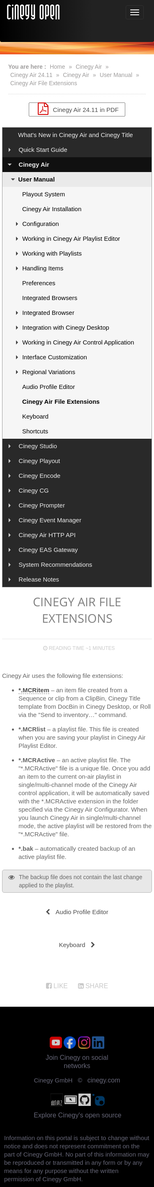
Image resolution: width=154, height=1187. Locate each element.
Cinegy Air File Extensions (43, 83)
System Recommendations (55, 564)
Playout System (43, 194)
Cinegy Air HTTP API (47, 534)
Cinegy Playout (39, 460)
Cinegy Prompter (41, 505)
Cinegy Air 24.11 (31, 75)
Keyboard (35, 416)
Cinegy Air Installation (51, 208)
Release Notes (38, 579)
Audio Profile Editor (48, 386)
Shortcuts (35, 431)
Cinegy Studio (37, 445)
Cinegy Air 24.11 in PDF (77, 108)
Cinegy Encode (39, 475)
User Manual (116, 75)
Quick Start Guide (42, 149)
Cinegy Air (89, 66)
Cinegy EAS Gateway (48, 549)
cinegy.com (103, 1080)
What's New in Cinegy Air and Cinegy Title (75, 134)
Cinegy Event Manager (49, 520)
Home (57, 66)
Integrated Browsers (49, 297)
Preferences (38, 282)
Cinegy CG (33, 490)
